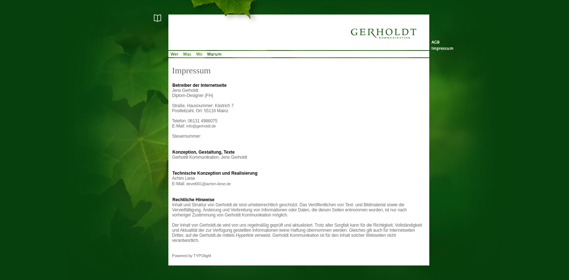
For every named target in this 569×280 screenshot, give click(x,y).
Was (187, 54)
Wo (199, 54)
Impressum (444, 47)
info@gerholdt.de (201, 126)
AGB (444, 40)
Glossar (139, 18)
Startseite (299, 25)
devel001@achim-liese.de (208, 184)
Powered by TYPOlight (191, 255)
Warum (214, 54)
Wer (174, 54)
